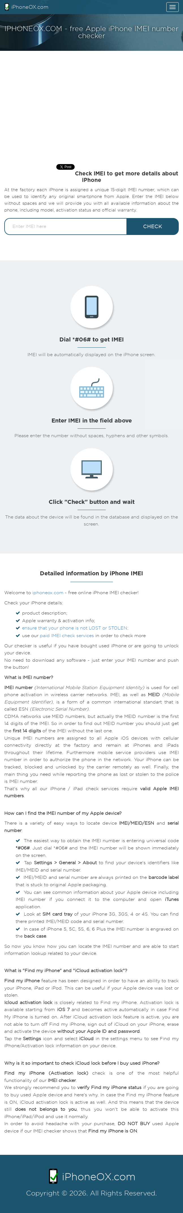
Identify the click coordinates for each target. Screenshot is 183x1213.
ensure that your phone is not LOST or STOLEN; (75, 628)
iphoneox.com (47, 592)
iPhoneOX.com (26, 7)
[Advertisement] (91, 101)
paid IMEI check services (67, 635)
